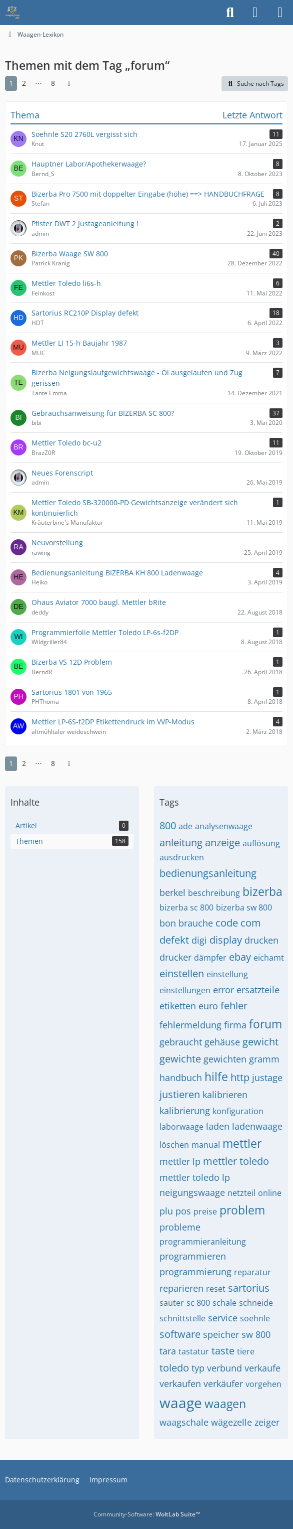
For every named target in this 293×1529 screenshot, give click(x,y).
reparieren (182, 1288)
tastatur (193, 1351)
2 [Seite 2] (24, 83)
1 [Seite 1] (11, 83)
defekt (174, 940)
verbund (224, 1368)
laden (218, 1126)
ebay (240, 957)
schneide (256, 1302)
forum (265, 1024)
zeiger (267, 1422)
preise (205, 1211)
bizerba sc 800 (187, 907)
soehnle (255, 1318)
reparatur (252, 1272)
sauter (172, 1302)
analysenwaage (223, 826)
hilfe (216, 1076)
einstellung (227, 974)
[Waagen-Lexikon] (12, 13)
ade (185, 826)
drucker (176, 957)
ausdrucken (182, 857)
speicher (221, 1334)
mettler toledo (236, 1161)
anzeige (222, 842)
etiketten (178, 1006)
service (223, 1318)
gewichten (225, 1059)
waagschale (184, 1422)
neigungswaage (192, 1192)
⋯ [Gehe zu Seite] (38, 83)
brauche (195, 923)
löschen (174, 1144)
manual (206, 1144)
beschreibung (214, 892)
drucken (261, 940)
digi (199, 940)
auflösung (261, 843)
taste (223, 1350)
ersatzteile (258, 990)
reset (216, 1288)
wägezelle (231, 1422)
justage (267, 1078)
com (250, 923)
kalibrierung (185, 1111)
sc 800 (198, 1302)
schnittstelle (183, 1318)
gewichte (180, 1058)
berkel (173, 892)
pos (183, 1211)
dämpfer (210, 957)
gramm (264, 1059)
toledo (174, 1367)
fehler (234, 1005)
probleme (180, 1227)
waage (181, 1402)
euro (208, 1006)
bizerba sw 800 (244, 907)
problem (242, 1210)
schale (224, 1302)
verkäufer (223, 1384)
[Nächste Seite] (69, 83)
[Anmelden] (255, 12)
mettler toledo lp (195, 1177)
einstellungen (185, 990)
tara (168, 1351)
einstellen (182, 973)
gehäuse (222, 1042)
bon (168, 923)
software (180, 1334)
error (223, 990)
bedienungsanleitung (208, 873)
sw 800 (256, 1334)
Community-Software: (147, 1514)
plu (166, 1211)
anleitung (181, 842)
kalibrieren (225, 1095)
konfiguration (238, 1111)
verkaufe (262, 1368)
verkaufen (180, 1384)
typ (198, 1368)
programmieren (193, 1256)
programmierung (196, 1272)
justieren (180, 1094)
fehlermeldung (191, 1025)
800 (168, 825)
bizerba (262, 891)
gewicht (260, 1041)
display (226, 940)
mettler (242, 1143)
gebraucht (181, 1042)
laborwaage (182, 1126)
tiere (245, 1351)
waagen (225, 1404)
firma (235, 1025)
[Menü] (280, 13)
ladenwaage (257, 1126)
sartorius (249, 1288)
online (270, 1192)
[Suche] (230, 13)
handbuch (181, 1078)
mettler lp (180, 1161)
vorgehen (264, 1384)
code (227, 923)
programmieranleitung (203, 1241)
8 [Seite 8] (53, 83)
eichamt (269, 957)
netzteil (242, 1192)
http (240, 1077)
